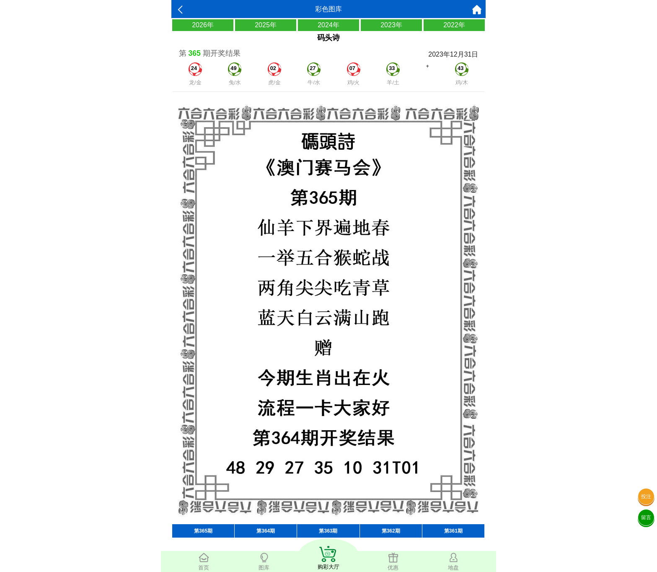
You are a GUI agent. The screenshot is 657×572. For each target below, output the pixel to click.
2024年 (328, 25)
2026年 (203, 25)
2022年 (454, 25)
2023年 (391, 25)
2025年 (266, 25)
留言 (646, 517)
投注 (646, 496)
